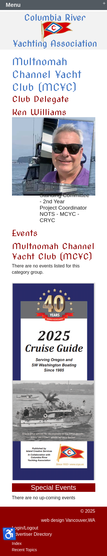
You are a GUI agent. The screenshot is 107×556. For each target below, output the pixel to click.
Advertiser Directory (32, 534)
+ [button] (104, 3)
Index (17, 543)
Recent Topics (24, 549)
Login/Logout (25, 527)
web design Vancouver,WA (68, 520)
